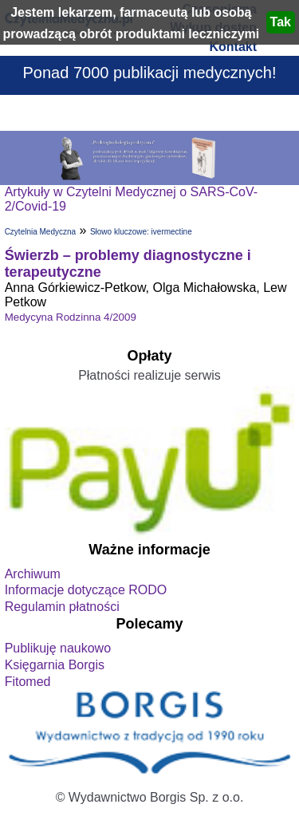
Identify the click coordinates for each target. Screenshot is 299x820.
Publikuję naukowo (58, 648)
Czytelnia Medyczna (40, 231)
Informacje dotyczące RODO (86, 590)
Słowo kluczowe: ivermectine (141, 231)
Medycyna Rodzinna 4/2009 (70, 317)
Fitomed (28, 681)
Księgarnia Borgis (54, 665)
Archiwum (33, 574)
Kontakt (233, 46)
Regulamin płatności (62, 606)
